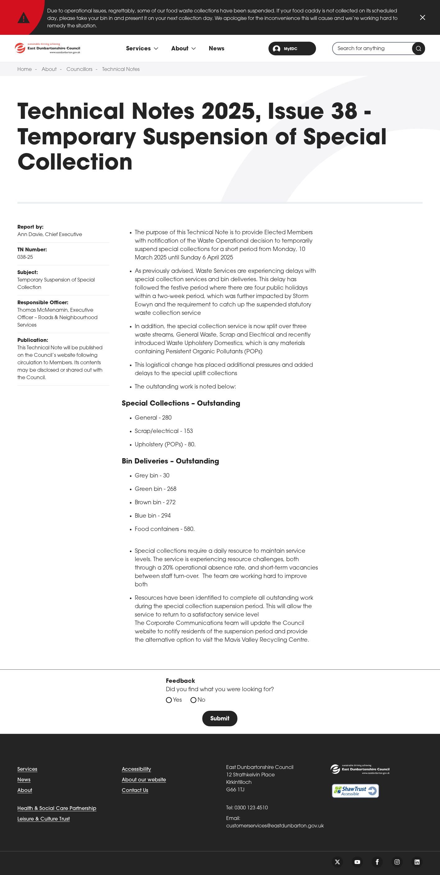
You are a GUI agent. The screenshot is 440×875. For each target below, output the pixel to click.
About (49, 69)
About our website (144, 780)
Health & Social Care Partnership (56, 808)
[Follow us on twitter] (337, 862)
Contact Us (135, 790)
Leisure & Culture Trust (43, 819)
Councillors (79, 69)
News (216, 49)
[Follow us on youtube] (357, 862)
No (201, 700)
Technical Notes (121, 69)
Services (27, 769)
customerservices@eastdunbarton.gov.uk (275, 826)
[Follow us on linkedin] (417, 862)
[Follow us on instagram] (397, 862)
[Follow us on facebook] (377, 862)
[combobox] (378, 48)
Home (24, 69)
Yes (177, 700)
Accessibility (136, 769)
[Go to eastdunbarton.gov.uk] (47, 48)
